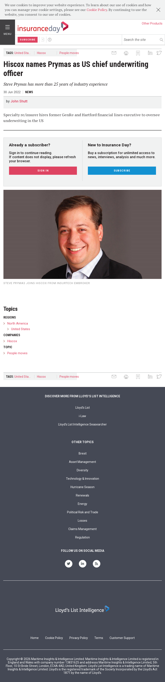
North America (17, 323)
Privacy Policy (78, 638)
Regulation (82, 537)
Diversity (82, 470)
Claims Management (82, 529)
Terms (98, 638)
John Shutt (19, 101)
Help (49, 40)
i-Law (82, 416)
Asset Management (82, 462)
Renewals (82, 495)
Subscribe (27, 39)
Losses (82, 520)
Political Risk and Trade (82, 512)
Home (35, 638)
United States (23, 53)
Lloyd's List (82, 407)
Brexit (83, 453)
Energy (82, 504)
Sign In (42, 40)
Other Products (152, 23)
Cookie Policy (97, 9)
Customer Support (122, 638)
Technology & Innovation (82, 478)
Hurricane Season (82, 487)
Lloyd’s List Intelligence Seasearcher (82, 424)
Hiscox (41, 53)
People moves (69, 53)
